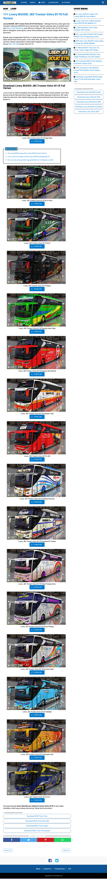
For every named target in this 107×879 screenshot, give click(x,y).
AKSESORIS (53, 2)
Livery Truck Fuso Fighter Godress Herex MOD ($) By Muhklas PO (29, 157)
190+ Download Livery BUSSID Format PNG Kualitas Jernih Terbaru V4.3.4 (87, 70)
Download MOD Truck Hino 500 (37, 821)
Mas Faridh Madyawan (15, 29)
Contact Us (47, 869)
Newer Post (8, 851)
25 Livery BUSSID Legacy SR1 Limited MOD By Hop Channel (27, 154)
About (37, 869)
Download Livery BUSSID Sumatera (88, 107)
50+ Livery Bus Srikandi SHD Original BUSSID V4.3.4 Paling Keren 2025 (30, 160)
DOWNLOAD (38, 142)
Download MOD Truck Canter (37, 826)
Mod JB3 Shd (14, 44)
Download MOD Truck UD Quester (37, 831)
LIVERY (42, 2)
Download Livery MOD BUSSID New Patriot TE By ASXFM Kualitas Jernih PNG (88, 79)
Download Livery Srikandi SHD (88, 97)
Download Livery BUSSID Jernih (89, 92)
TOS (70, 869)
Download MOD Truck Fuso (37, 816)
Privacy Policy (60, 869)
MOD (32, 2)
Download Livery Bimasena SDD (89, 102)
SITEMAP (66, 2)
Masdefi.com (59, 876)
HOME (24, 2)
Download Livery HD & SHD (88, 111)
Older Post (66, 851)
